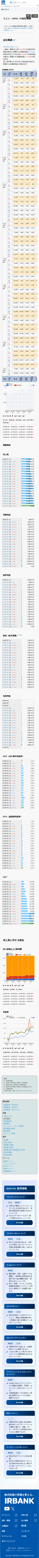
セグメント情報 (9, 1133)
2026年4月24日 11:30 (10, 47)
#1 (32, 75)
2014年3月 (5, 474)
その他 (23, 1536)
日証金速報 (7, 1155)
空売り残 (29, 1515)
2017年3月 (5, 481)
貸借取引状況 (8, 1147)
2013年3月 (5, 471)
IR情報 (5, 1140)
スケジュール (7, 1536)
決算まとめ (7, 1116)
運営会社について (24, 1548)
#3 (18, 635)
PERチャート (8, 1166)
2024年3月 (5, 498)
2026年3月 (5, 503)
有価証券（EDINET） (11, 1105)
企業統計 (10, 1526)
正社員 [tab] (10, 1202)
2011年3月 (5, 466)
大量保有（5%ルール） (12, 1110)
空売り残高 (7, 1142)
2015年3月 (5, 476)
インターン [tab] (11, 1419)
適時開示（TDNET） (11, 1107)
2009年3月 (5, 461)
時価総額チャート (10, 1171)
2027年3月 (5, 506)
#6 (7, 876)
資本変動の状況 (9, 1128)
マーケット (10, 1515)
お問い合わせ (12, 1548)
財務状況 (6, 1123)
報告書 (23, 1526)
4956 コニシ (5, 9)
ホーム (3, 6)
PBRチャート (8, 1169)
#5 (21, 635)
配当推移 (6, 1131)
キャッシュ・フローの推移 (13, 1126)
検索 (3, 1531)
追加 (34, 16)
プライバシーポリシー (24, 1550)
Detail (19, 1223)
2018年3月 (5, 484)
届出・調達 (10, 1520)
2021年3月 (5, 491)
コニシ (12, 6)
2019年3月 (5, 486)
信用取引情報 (8, 1145)
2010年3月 (5, 464)
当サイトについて (8, 1541)
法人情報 (29, 1520)
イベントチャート (10, 1164)
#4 (20, 635)
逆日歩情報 (7, 1152)
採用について (10, 1550)
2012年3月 (5, 469)
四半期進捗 (7, 1121)
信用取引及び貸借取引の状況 (14, 1150)
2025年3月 (5, 501)
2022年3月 (5, 493)
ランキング (25, 1531)
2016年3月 (5, 479)
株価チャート (8, 1161)
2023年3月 (5, 496)
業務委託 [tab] (17, 1202)
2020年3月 (5, 488)
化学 (7, 6)
